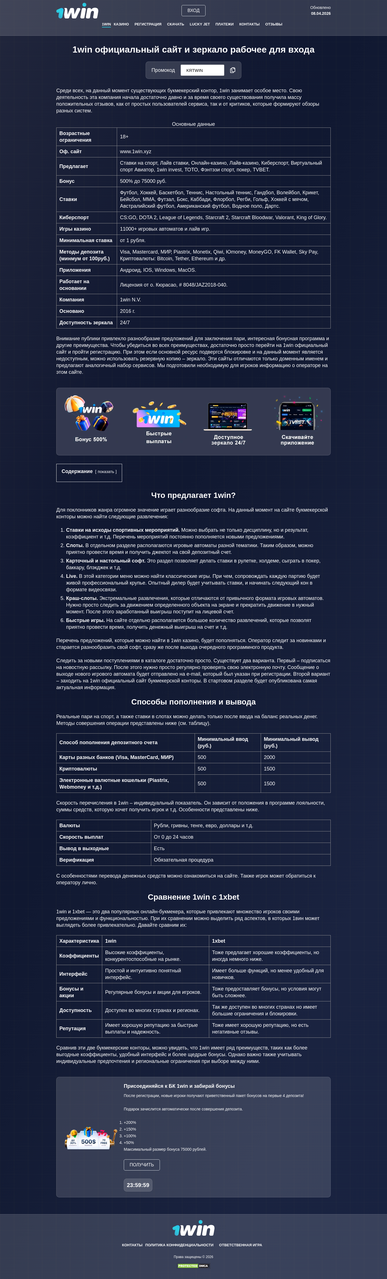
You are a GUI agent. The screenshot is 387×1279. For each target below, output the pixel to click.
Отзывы (273, 24)
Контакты (249, 24)
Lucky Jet (200, 24)
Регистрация (147, 24)
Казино (121, 24)
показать (106, 471)
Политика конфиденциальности (179, 1245)
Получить (142, 1164)
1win (106, 24)
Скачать (175, 24)
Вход (193, 10)
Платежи (225, 24)
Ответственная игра (240, 1245)
